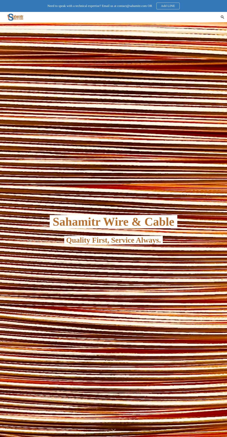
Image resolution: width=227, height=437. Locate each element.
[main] (113, 229)
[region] (113, 6)
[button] (222, 17)
